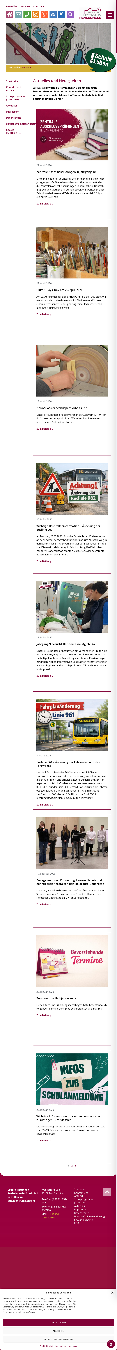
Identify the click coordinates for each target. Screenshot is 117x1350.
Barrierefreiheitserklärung (16, 123)
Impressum (72, 1346)
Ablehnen (58, 1330)
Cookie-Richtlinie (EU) (14, 131)
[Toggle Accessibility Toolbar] (111, 1344)
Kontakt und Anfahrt (33, 6)
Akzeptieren (58, 1322)
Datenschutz (60, 1346)
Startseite (26, 67)
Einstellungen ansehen (58, 1339)
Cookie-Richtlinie (47, 1346)
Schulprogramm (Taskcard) (15, 98)
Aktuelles (11, 6)
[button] (112, 1292)
